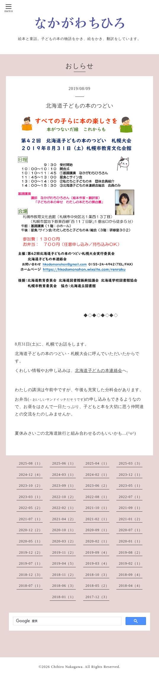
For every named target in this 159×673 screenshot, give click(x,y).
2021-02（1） (97, 519)
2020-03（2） (64, 541)
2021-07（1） (31, 519)
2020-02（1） (97, 541)
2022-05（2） (31, 508)
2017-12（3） (97, 597)
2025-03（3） (130, 463)
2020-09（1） (97, 530)
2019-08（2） (130, 552)
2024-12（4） (31, 475)
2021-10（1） (97, 508)
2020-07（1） (130, 530)
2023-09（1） (64, 486)
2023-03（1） (31, 497)
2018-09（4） (130, 575)
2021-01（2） (130, 519)
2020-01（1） (130, 541)
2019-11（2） (64, 552)
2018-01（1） (64, 597)
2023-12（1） (130, 475)
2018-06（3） (64, 586)
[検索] (66, 621)
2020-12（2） (31, 530)
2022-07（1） (130, 497)
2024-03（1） (64, 475)
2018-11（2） (64, 575)
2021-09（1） (130, 508)
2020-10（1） (64, 530)
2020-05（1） (31, 541)
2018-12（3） (31, 575)
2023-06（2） (97, 486)
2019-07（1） (31, 563)
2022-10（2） (64, 497)
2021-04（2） (64, 519)
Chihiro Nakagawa (67, 667)
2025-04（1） (97, 463)
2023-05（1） (130, 486)
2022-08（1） (97, 497)
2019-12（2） (31, 552)
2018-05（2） (97, 586)
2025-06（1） (64, 463)
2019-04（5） (64, 563)
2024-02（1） (97, 475)
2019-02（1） (130, 563)
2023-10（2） (31, 486)
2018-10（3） (97, 575)
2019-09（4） (97, 552)
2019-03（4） (97, 563)
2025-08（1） (31, 463)
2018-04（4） (130, 586)
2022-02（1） (64, 508)
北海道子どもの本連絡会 (98, 370)
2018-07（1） (31, 586)
